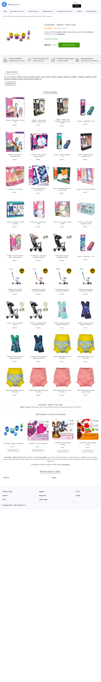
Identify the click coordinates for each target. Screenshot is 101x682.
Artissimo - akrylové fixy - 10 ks (85, 256)
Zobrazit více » (61, 34)
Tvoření (79, 11)
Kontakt (78, 495)
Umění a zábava (15, 16)
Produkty (9, 16)
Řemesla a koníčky (53, 407)
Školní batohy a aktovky (64, 11)
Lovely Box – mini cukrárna (15, 189)
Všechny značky (7, 491)
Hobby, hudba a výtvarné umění (27, 16)
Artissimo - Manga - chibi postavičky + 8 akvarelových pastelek (62, 121)
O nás (77, 491)
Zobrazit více (10, 83)
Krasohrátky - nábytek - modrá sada (13, 443)
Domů (5, 11)
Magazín (41, 491)
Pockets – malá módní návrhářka (86, 189)
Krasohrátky (88, 32)
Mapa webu (42, 495)
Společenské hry (91, 11)
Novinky (5, 495)
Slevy (4, 499)
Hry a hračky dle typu (17, 11)
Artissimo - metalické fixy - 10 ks (86, 121)
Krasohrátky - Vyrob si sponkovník (38, 443)
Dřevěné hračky (47, 11)
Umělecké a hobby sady (65, 407)
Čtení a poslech (33, 11)
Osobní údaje (43, 499)
